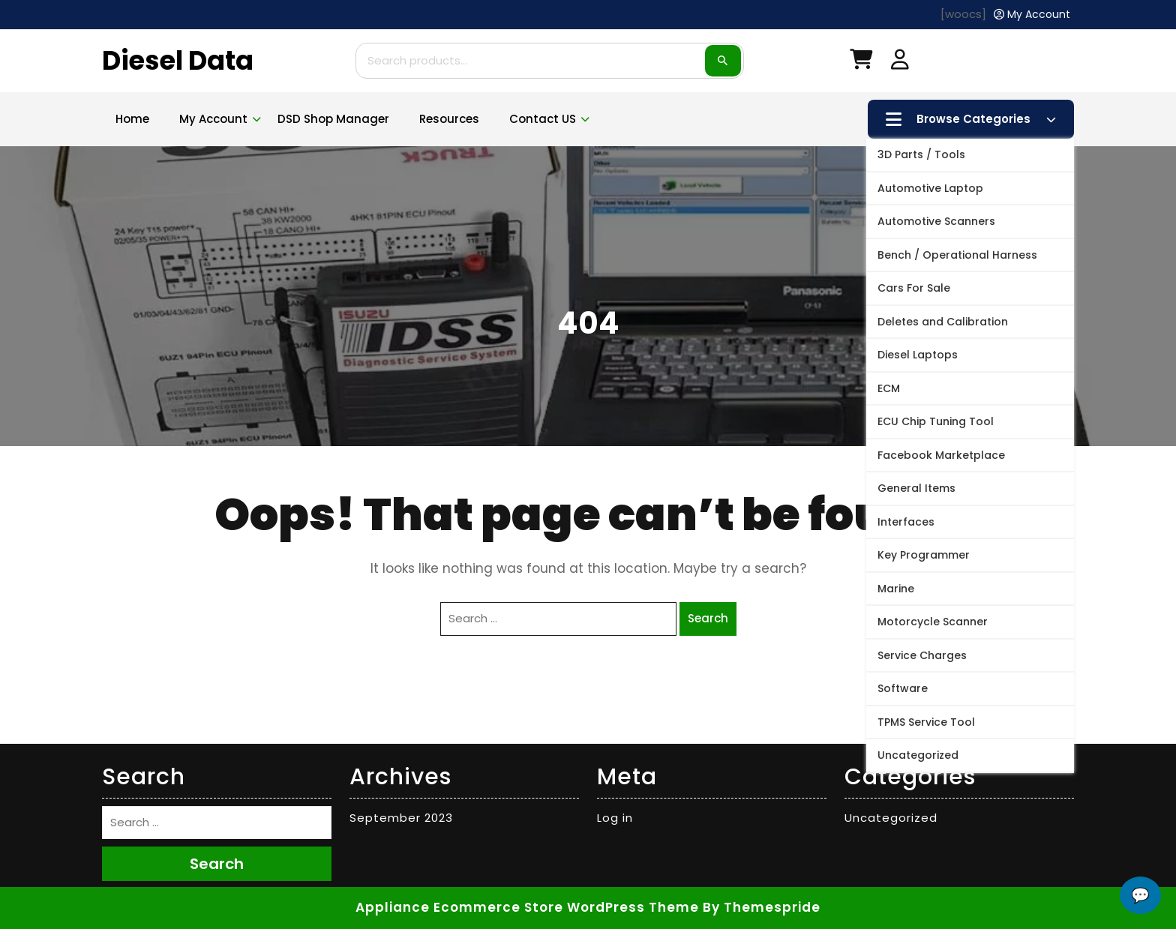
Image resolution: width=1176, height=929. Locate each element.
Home (132, 119)
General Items (917, 488)
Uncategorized (918, 755)
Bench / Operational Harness (957, 254)
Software (903, 688)
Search (723, 60)
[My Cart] (861, 62)
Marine (896, 588)
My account (213, 119)
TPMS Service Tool (926, 722)
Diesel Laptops (918, 354)
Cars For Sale (914, 287)
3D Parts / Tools (921, 154)
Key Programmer (924, 554)
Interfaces (906, 521)
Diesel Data (178, 60)
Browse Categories (971, 119)
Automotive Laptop (930, 188)
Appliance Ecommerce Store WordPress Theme (527, 907)
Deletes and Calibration (943, 321)
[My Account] (1032, 14)
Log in (615, 818)
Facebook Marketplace (941, 455)
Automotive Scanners (936, 221)
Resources (449, 119)
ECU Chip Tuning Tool (936, 421)
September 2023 (401, 818)
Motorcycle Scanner (933, 621)
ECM (889, 388)
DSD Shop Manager (333, 119)
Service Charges (922, 655)
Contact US (542, 119)
